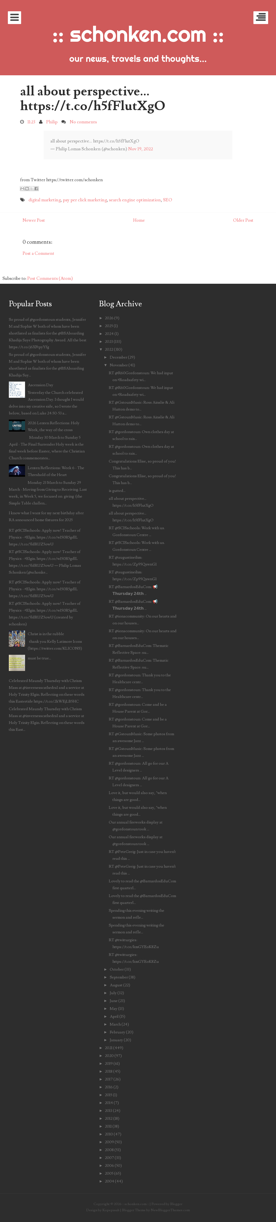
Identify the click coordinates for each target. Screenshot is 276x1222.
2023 (109, 341)
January (116, 1040)
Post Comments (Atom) (50, 278)
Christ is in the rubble (46, 633)
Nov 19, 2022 (140, 149)
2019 (109, 1063)
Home (139, 220)
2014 (109, 1102)
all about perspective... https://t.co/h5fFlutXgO (92, 98)
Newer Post (34, 220)
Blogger (176, 1204)
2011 (108, 1126)
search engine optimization (135, 200)
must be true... (39, 658)
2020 (109, 1055)
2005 (109, 1173)
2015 (108, 1095)
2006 (109, 1165)
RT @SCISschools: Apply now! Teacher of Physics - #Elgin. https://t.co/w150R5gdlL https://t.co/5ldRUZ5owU (45, 537)
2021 (108, 1047)
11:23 (31, 122)
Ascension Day (40, 385)
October (117, 969)
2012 (108, 1118)
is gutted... (117, 490)
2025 (109, 325)
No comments (83, 122)
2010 (109, 1134)
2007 (109, 1157)
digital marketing (44, 200)
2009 (109, 1142)
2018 (108, 1071)
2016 (109, 1087)
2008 (109, 1149)
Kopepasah (110, 1210)
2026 (109, 318)
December (118, 357)
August (116, 985)
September (119, 977)
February (117, 1032)
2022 (109, 349)
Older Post (243, 220)
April (114, 1016)
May (113, 1008)
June (114, 1000)
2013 (108, 1110)
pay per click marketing (85, 200)
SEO (167, 200)
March (115, 1024)
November (119, 365)
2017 (109, 1079)
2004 (109, 1181)
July (113, 992)
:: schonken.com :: (138, 33)
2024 (109, 333)
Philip (51, 122)
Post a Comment (38, 253)
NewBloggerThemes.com (170, 1210)
